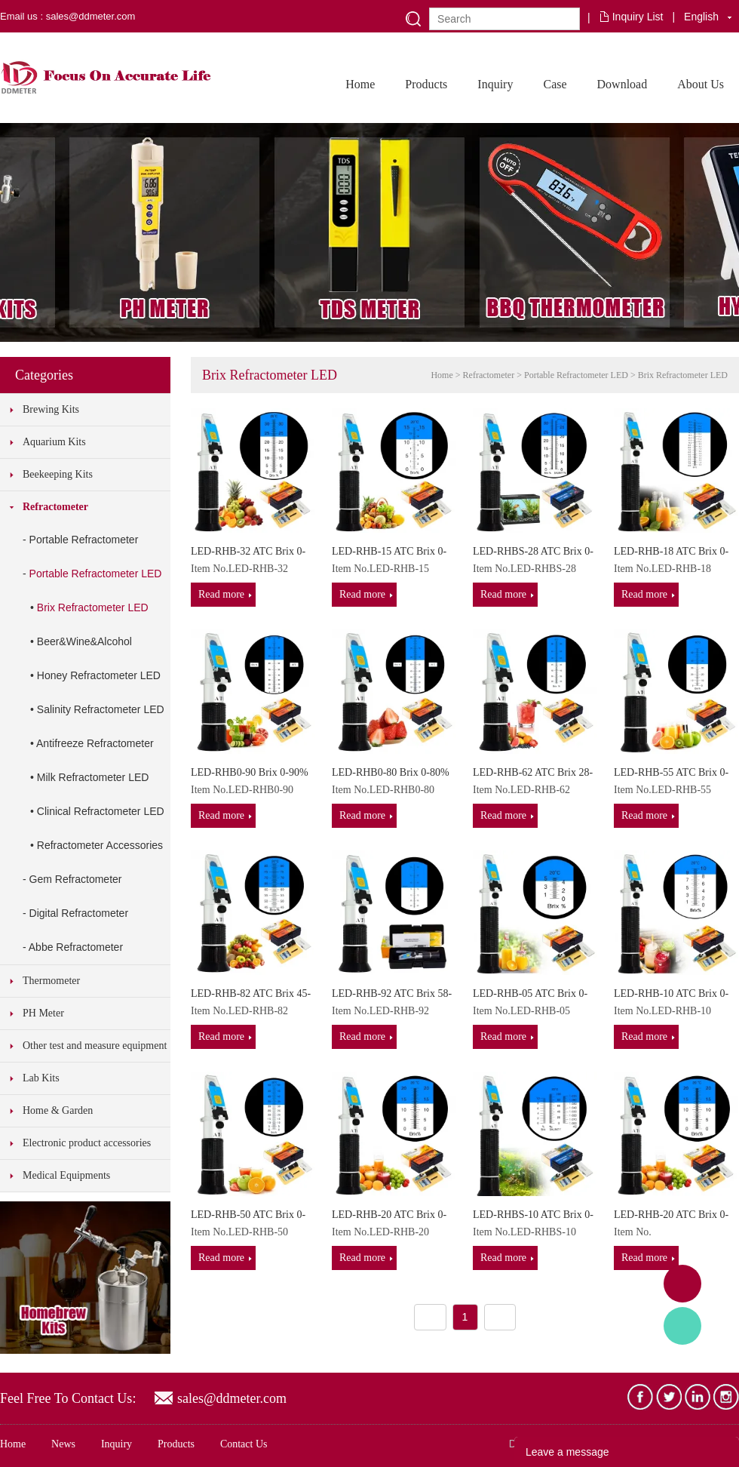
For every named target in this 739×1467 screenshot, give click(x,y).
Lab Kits (41, 1078)
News (63, 1444)
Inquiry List (638, 17)
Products (426, 84)
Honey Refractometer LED (99, 675)
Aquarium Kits (54, 441)
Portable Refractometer (84, 540)
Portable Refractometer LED (95, 573)
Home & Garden (58, 1110)
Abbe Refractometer (76, 947)
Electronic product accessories (87, 1143)
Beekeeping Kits (58, 474)
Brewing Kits (51, 409)
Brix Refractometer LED (93, 607)
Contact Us (244, 1444)
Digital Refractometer (79, 913)
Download (622, 84)
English (701, 17)
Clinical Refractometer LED (100, 811)
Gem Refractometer (75, 879)
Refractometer (55, 506)
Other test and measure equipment (95, 1045)
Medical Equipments (66, 1175)
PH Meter (43, 1013)
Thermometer (51, 980)
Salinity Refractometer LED (100, 709)
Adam (682, 1283)
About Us (700, 84)
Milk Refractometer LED (93, 777)
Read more (221, 594)
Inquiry (495, 84)
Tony (682, 1326)
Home (360, 84)
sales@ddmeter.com (232, 1398)
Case (554, 84)
